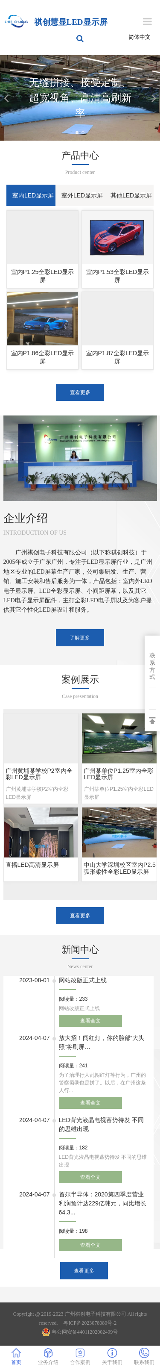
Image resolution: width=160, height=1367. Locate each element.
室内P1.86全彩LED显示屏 (42, 357)
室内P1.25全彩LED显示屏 (42, 276)
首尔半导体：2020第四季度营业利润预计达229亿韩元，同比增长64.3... (102, 1203)
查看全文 (90, 1021)
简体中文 (139, 37)
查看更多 (80, 392)
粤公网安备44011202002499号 (80, 1332)
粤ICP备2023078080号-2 (89, 1323)
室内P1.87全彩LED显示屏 (117, 357)
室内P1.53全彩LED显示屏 (117, 276)
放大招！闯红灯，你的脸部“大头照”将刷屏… (102, 1042)
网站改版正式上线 (83, 980)
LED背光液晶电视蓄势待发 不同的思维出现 (101, 1124)
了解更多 (80, 638)
